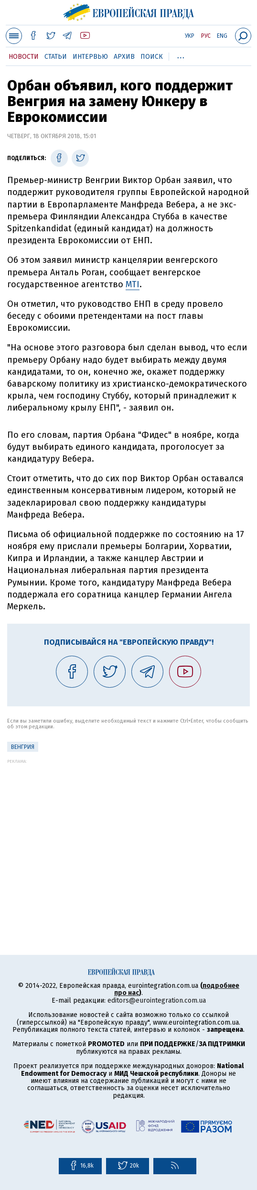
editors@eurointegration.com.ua (156, 1000)
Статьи (55, 57)
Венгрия (22, 747)
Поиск (151, 57)
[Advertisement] (128, 831)
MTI (132, 284)
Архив (124, 57)
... (181, 55)
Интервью (90, 57)
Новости (24, 57)
